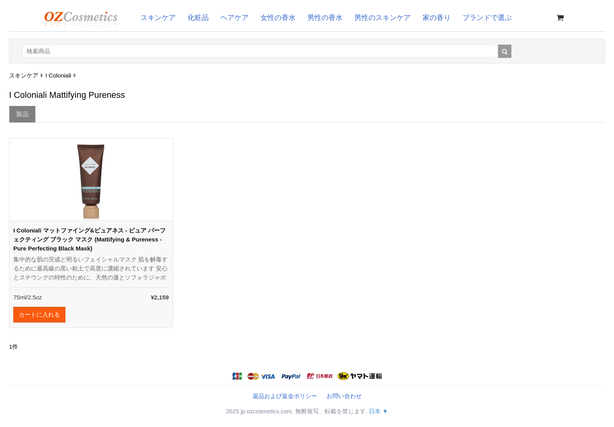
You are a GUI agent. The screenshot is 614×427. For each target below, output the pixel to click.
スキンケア (158, 18)
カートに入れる (39, 314)
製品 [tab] (22, 114)
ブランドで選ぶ (487, 18)
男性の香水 (325, 18)
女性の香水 (278, 18)
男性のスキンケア (382, 18)
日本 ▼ (378, 411)
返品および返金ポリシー (285, 396)
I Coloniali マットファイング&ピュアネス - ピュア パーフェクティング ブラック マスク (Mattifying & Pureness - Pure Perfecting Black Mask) (89, 239)
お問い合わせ (344, 396)
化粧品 (198, 18)
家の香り (437, 18)
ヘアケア (234, 18)
